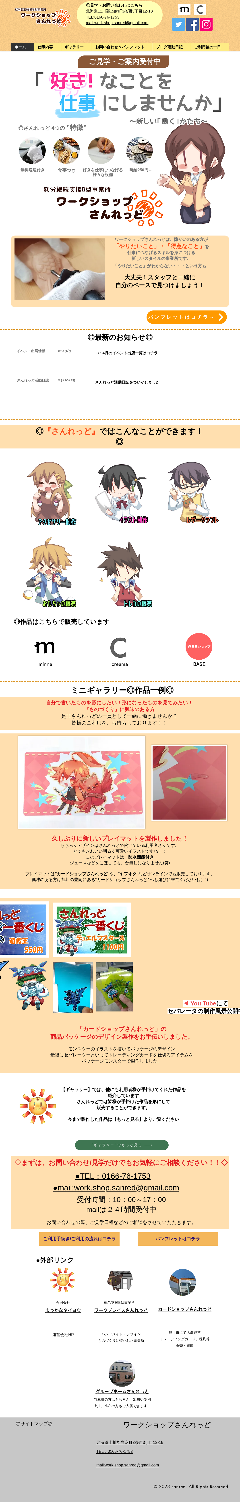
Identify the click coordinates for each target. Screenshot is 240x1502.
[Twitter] (178, 24)
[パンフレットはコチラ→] (187, 317)
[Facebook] (192, 24)
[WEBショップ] (199, 646)
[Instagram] (206, 24)
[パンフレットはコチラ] (178, 1239)
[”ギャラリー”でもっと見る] (122, 1145)
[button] (76, 47)
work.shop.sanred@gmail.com (132, 1465)
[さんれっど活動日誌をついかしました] (127, 382)
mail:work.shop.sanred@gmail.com (117, 23)
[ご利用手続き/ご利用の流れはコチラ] (79, 1239)
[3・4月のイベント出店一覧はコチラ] (127, 352)
